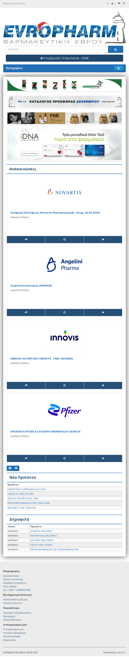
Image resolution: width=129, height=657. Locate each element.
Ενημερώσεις (9, 639)
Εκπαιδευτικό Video (14, 3)
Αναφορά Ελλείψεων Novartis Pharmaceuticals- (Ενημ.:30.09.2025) (55, 212)
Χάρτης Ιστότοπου (12, 603)
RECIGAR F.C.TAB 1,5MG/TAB (22, 507)
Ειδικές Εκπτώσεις (12, 619)
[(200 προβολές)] (103, 458)
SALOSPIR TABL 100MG (42, 540)
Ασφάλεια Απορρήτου (14, 582)
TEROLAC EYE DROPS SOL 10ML (23, 498)
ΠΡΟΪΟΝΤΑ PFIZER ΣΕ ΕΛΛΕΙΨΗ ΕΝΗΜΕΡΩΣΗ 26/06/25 (45, 431)
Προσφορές (9, 616)
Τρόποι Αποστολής (13, 579)
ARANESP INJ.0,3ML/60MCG (44, 535)
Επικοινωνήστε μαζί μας (15, 599)
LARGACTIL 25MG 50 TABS (21, 493)
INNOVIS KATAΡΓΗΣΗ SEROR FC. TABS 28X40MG (41, 358)
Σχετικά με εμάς (11, 575)
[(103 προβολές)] (103, 239)
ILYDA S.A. (121, 652)
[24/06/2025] (64, 458)
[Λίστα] (10, 468)
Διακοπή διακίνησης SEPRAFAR (31, 285)
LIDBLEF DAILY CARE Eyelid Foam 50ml (26, 489)
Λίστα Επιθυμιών (11, 636)
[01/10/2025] (64, 239)
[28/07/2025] (64, 312)
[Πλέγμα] (16, 468)
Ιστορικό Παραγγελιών (14, 632)
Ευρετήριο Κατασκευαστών (17, 612)
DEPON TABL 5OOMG (41, 544)
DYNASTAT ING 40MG (41, 531)
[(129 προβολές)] (103, 312)
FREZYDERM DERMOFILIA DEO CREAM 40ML (29, 503)
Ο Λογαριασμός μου (13, 629)
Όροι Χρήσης (10, 586)
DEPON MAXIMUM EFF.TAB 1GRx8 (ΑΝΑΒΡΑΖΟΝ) (55, 549)
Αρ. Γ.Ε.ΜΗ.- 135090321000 (16, 589)
